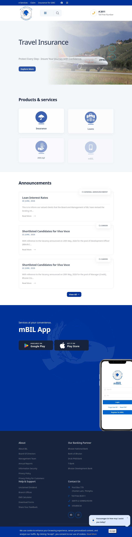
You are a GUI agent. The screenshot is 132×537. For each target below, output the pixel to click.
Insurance (41, 130)
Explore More (27, 72)
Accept (112, 531)
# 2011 (101, 11)
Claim (32, 2)
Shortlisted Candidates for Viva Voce (46, 233)
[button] (112, 48)
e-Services (23, 2)
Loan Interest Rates (35, 199)
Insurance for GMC (46, 2)
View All (83, 294)
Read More (29, 218)
